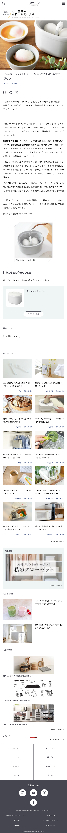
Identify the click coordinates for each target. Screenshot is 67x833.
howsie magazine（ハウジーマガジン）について (33, 810)
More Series (55, 586)
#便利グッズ (11, 336)
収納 (19, 463)
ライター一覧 (50, 815)
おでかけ (18, 499)
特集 (17, 775)
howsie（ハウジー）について (16, 815)
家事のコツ (50, 766)
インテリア (49, 391)
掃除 (51, 757)
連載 (51, 775)
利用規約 (17, 825)
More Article (56, 541)
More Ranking (56, 739)
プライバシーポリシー (50, 820)
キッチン (6, 83)
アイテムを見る (33, 314)
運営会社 (17, 820)
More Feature (56, 730)
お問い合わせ (50, 825)
